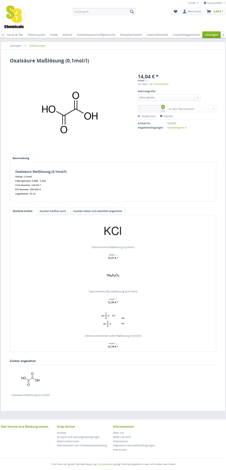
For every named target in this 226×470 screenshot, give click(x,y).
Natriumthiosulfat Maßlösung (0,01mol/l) (113, 291)
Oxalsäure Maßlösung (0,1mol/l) (30, 395)
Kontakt (61, 432)
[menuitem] (104, 11)
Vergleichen (147, 116)
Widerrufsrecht (122, 437)
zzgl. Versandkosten (159, 84)
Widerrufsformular (68, 441)
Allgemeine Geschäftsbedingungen (134, 445)
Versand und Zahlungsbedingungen (78, 437)
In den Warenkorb (191, 108)
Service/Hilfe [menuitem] (213, 3)
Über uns (118, 432)
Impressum (120, 449)
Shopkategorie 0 (176, 127)
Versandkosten (105, 464)
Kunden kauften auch (53, 211)
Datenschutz (120, 441)
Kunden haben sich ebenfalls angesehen (97, 211)
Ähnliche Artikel (22, 211)
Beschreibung (21, 158)
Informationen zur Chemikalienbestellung (82, 445)
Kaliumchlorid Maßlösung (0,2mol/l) (113, 247)
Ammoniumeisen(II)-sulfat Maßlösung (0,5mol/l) (113, 335)
